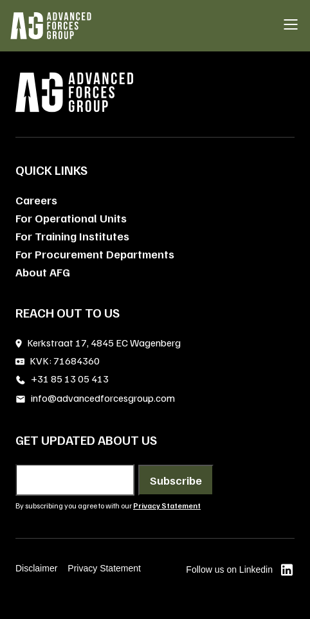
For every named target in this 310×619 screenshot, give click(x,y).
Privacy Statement (104, 568)
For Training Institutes (72, 236)
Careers (36, 200)
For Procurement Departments (94, 254)
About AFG (42, 272)
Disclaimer (36, 568)
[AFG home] (50, 25)
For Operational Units (71, 218)
